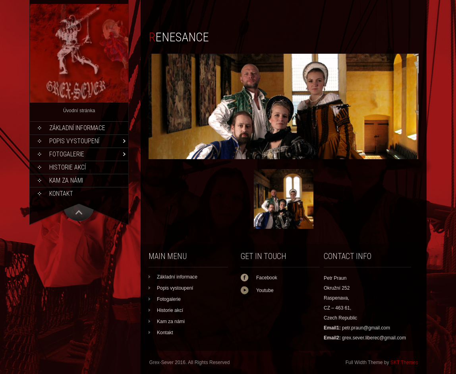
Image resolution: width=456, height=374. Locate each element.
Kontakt (61, 193)
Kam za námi (66, 180)
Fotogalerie (66, 154)
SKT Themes (404, 362)
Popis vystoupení (74, 141)
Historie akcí (67, 167)
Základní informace (77, 128)
